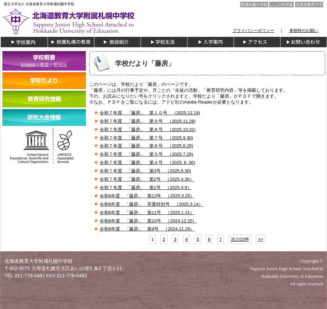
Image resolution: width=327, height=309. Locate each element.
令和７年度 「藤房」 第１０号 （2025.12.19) (150, 112)
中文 (44, 64)
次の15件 (240, 239)
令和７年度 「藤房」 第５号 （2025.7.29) (146, 154)
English (28, 64)
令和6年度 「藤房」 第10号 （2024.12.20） (148, 220)
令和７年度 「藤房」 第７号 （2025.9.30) (146, 137)
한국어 (60, 64)
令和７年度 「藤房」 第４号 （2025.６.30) (147, 162)
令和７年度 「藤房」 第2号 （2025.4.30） (147, 179)
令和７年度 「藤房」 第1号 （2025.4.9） (146, 187)
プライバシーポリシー (253, 30)
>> (260, 239)
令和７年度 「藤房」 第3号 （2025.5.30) (145, 170)
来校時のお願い (303, 30)
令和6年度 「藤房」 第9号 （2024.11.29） (147, 228)
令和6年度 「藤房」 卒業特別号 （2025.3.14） (151, 204)
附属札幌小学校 (254, 4)
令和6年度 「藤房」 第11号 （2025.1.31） (147, 212)
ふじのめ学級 (281, 4)
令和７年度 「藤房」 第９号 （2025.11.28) (147, 121)
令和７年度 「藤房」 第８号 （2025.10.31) (147, 129)
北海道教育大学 (309, 4)
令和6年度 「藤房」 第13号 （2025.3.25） (147, 195)
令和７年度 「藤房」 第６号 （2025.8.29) (146, 145)
